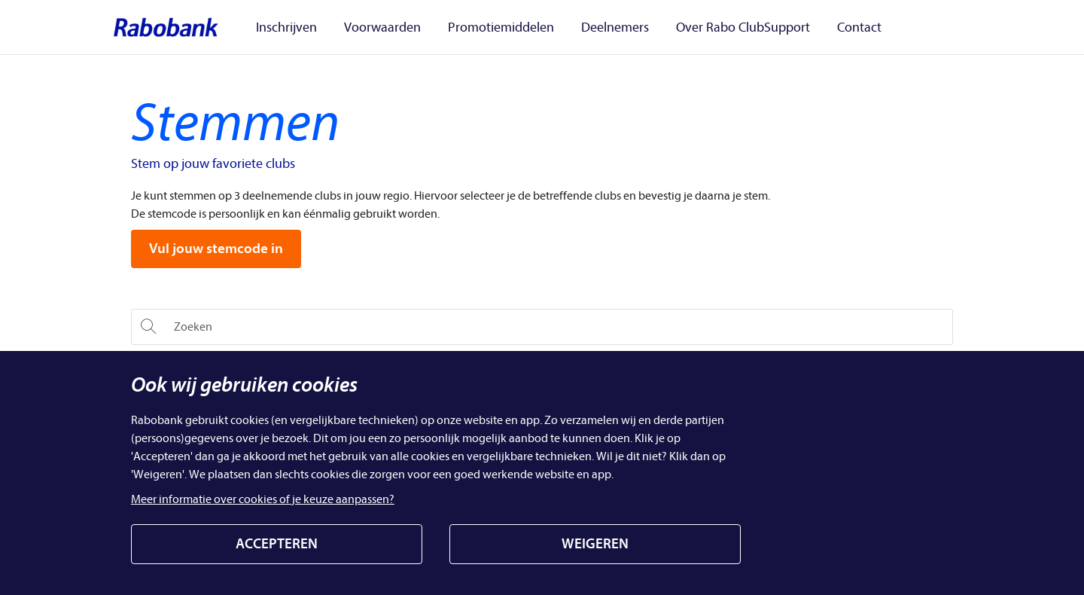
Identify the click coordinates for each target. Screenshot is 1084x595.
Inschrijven (290, 27)
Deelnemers (592, 27)
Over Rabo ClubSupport (711, 27)
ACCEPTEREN (277, 544)
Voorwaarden (378, 27)
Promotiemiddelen (487, 27)
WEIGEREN (595, 544)
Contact (818, 27)
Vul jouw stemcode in (216, 248)
